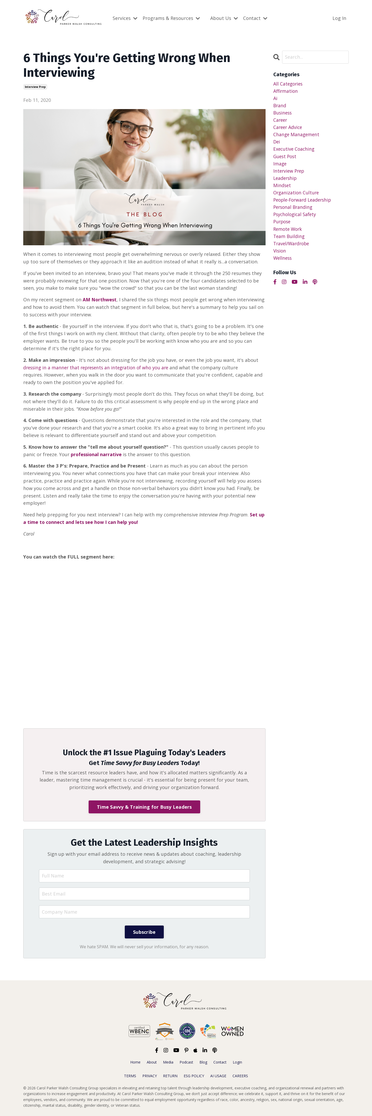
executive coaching (294, 150)
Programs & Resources (171, 18)
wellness (283, 262)
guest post (285, 158)
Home (135, 1062)
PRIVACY (149, 1075)
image (280, 165)
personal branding (293, 210)
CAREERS (240, 1075)
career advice (288, 128)
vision (280, 254)
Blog (203, 1062)
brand (280, 106)
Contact (255, 18)
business (283, 113)
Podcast (186, 1062)
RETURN (170, 1075)
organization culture (296, 195)
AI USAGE (218, 1075)
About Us (224, 18)
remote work (288, 232)
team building (289, 240)
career (280, 121)
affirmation (286, 91)
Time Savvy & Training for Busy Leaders (144, 807)
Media (168, 1062)
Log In (339, 18)
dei (277, 143)
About (152, 1062)
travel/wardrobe (292, 247)
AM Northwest (100, 299)
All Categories (288, 83)
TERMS (130, 1075)
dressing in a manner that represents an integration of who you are (99, 367)
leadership (285, 180)
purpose (282, 225)
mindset (282, 188)
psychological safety (296, 217)
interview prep (35, 86)
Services (125, 18)
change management (297, 135)
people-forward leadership (304, 203)
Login (237, 1062)
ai (275, 98)
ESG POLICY (194, 1075)
